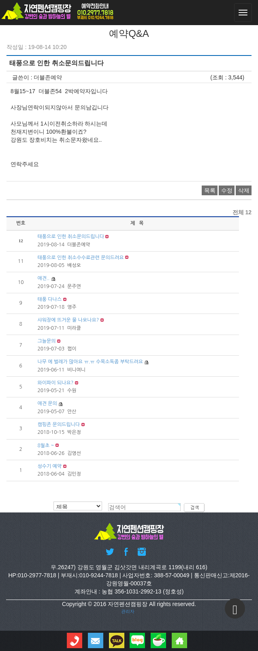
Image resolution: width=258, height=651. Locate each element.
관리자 (127, 610)
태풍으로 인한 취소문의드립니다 (70, 236)
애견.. (43, 278)
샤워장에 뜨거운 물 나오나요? (68, 320)
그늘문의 (46, 341)
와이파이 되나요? (55, 382)
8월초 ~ (45, 445)
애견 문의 (47, 403)
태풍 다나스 (49, 299)
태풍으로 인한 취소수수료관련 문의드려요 (80, 257)
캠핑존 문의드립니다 (58, 424)
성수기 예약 (49, 466)
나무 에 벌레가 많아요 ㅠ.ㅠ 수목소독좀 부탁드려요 (90, 362)
